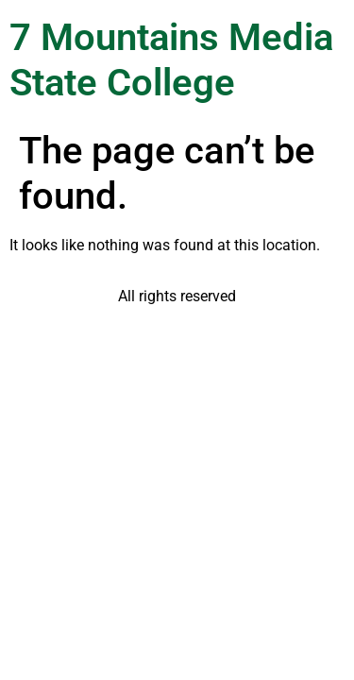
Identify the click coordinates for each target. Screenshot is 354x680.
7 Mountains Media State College (171, 60)
